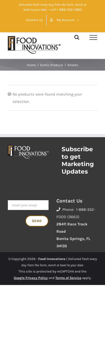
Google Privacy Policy (31, 278)
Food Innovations (51, 259)
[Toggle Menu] (93, 37)
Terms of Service (68, 278)
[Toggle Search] (76, 37)
